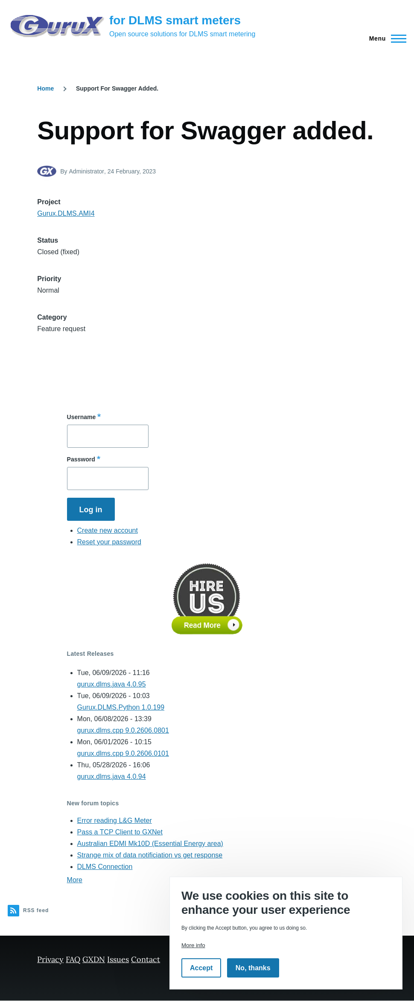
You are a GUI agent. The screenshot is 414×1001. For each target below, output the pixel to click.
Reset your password (109, 542)
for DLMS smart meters (175, 20)
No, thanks (253, 968)
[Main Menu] (385, 38)
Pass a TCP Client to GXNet (120, 832)
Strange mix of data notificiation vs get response (150, 855)
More (74, 880)
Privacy (50, 959)
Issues (118, 959)
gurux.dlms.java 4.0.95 (111, 684)
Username (81, 417)
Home (45, 88)
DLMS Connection (105, 866)
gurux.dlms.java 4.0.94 (111, 776)
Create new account (107, 530)
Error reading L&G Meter (114, 820)
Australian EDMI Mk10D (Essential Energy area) (150, 843)
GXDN (93, 959)
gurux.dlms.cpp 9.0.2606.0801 (123, 730)
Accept (201, 968)
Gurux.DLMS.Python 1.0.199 (121, 707)
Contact (145, 959)
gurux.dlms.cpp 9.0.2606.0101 (123, 753)
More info (193, 945)
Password (81, 459)
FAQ (73, 959)
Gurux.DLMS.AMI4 (65, 213)
